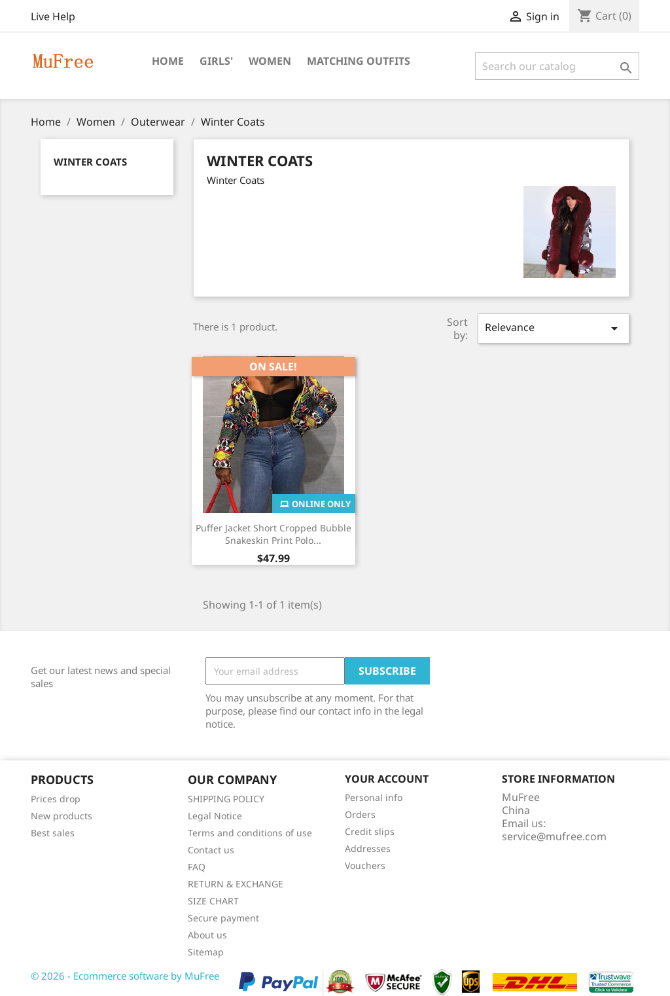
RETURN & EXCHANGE (235, 884)
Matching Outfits (358, 61)
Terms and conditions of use (250, 833)
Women (270, 61)
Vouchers (365, 865)
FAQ (196, 867)
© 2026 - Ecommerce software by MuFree (125, 975)
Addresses (368, 848)
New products (61, 815)
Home (168, 61)
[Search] (557, 66)
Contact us (211, 850)
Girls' (216, 61)
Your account (387, 779)
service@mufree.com (554, 836)
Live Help (53, 16)
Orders (360, 814)
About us (207, 935)
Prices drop (55, 798)
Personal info (373, 797)
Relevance (553, 328)
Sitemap (206, 952)
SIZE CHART (213, 901)
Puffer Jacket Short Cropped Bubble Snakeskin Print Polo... (273, 534)
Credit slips (370, 831)
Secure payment (223, 918)
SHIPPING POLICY (226, 798)
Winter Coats (90, 161)
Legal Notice (215, 815)
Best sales (53, 833)
